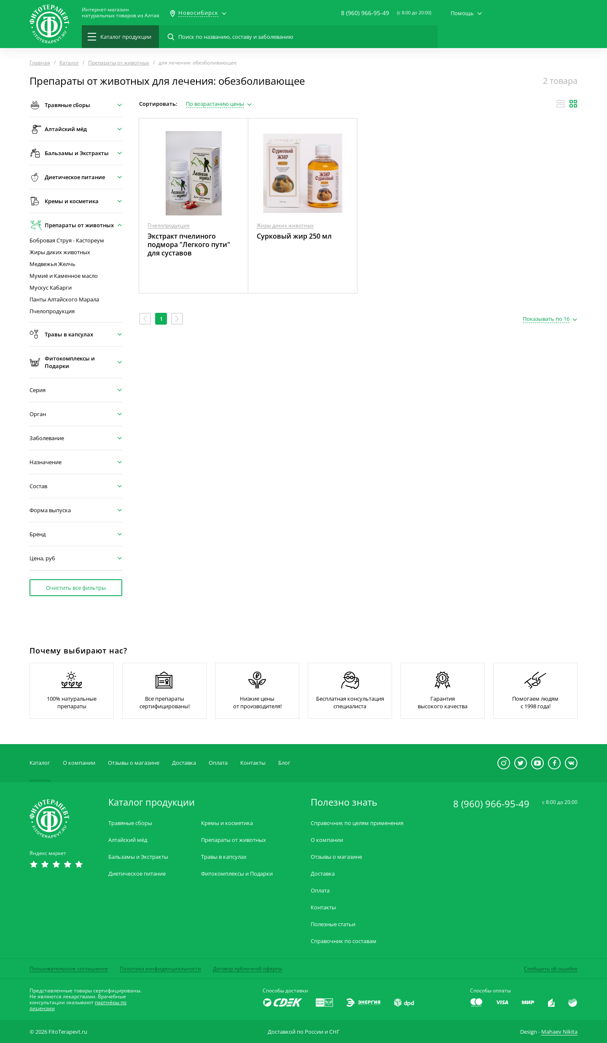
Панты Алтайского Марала (64, 299)
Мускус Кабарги (51, 287)
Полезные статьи (333, 924)
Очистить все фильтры (76, 587)
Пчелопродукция (52, 311)
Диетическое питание (137, 873)
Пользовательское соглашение (69, 968)
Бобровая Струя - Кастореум (67, 240)
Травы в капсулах (224, 856)
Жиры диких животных (60, 252)
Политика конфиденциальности (160, 968)
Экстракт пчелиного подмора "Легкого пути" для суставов (189, 244)
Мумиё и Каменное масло (64, 276)
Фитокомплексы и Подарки (237, 873)
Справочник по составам (343, 941)
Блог (284, 762)
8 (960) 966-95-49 (365, 13)
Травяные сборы (130, 823)
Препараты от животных (233, 840)
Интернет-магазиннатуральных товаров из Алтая (120, 13)
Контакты (253, 762)
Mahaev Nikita (559, 1031)
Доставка (184, 762)
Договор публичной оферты (247, 968)
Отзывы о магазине (133, 762)
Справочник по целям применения (357, 823)
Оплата (218, 762)
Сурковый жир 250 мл (294, 236)
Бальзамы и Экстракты (138, 856)
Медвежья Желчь (52, 264)
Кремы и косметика (227, 823)
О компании (79, 762)
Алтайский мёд (127, 840)
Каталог (40, 762)
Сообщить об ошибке (550, 968)
